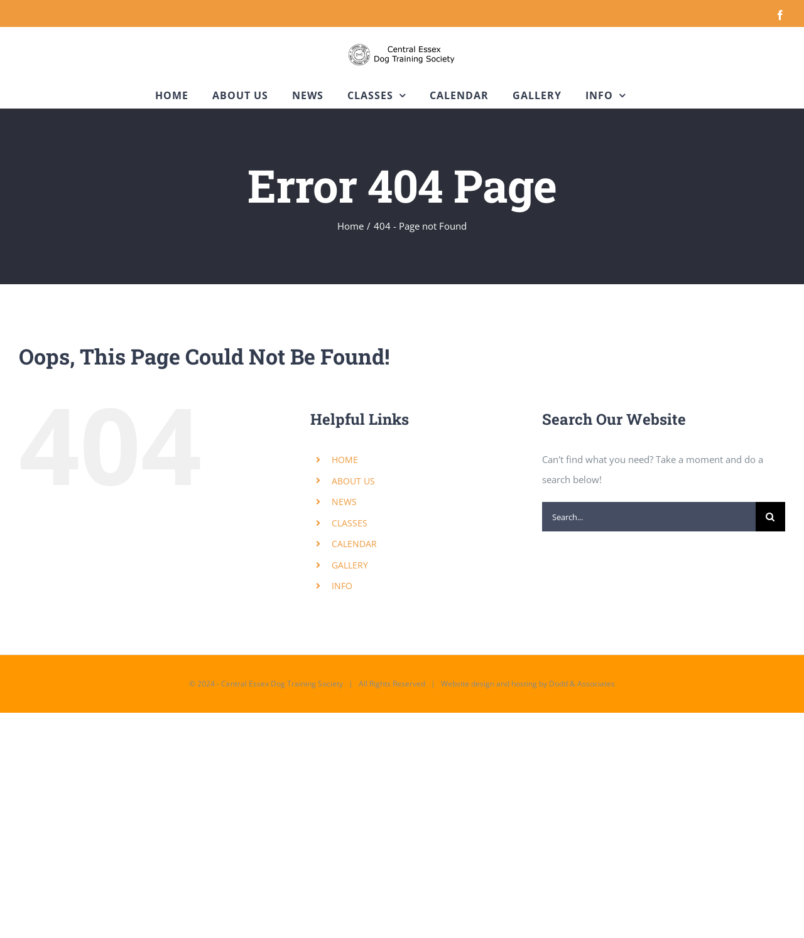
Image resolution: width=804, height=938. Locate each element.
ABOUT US (353, 481)
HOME (345, 460)
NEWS (344, 502)
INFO (342, 586)
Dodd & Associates (582, 683)
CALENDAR (354, 544)
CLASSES (349, 523)
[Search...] (649, 516)
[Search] (770, 516)
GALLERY (350, 565)
